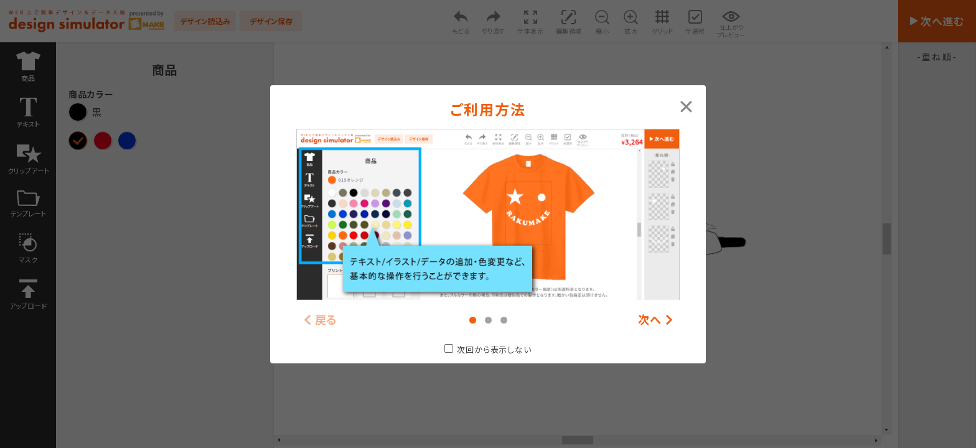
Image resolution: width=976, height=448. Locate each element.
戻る (326, 319)
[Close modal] (686, 105)
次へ (650, 319)
